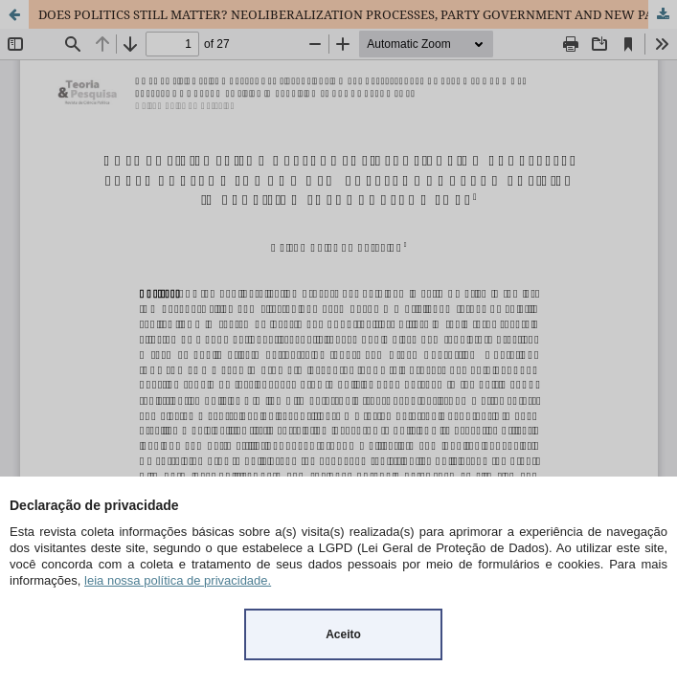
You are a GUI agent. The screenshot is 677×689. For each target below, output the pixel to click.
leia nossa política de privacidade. (177, 580)
